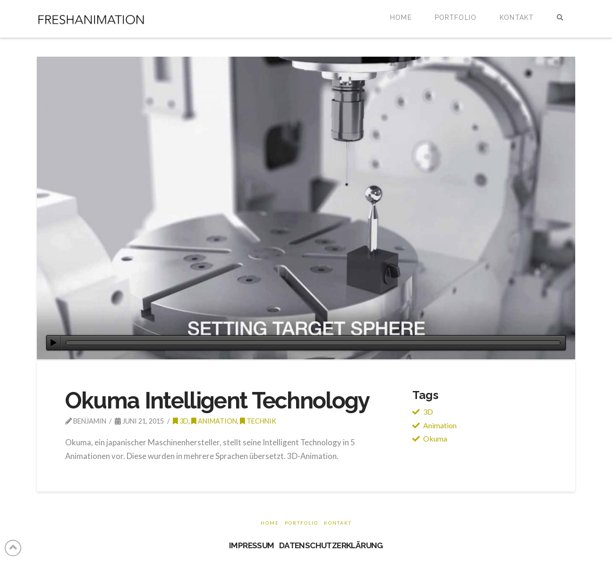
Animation (214, 421)
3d (180, 421)
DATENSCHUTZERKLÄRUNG (331, 545)
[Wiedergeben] (53, 343)
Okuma (435, 438)
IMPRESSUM (251, 545)
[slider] (313, 342)
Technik (258, 421)
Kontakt (338, 523)
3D (428, 411)
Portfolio (301, 523)
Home (270, 523)
